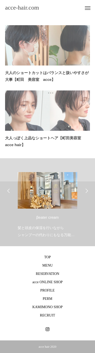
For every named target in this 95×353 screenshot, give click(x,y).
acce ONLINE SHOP (47, 282)
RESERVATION (47, 274)
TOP (47, 257)
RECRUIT (47, 315)
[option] (47, 203)
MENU (47, 265)
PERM (47, 299)
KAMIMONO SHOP (47, 307)
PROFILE (47, 290)
